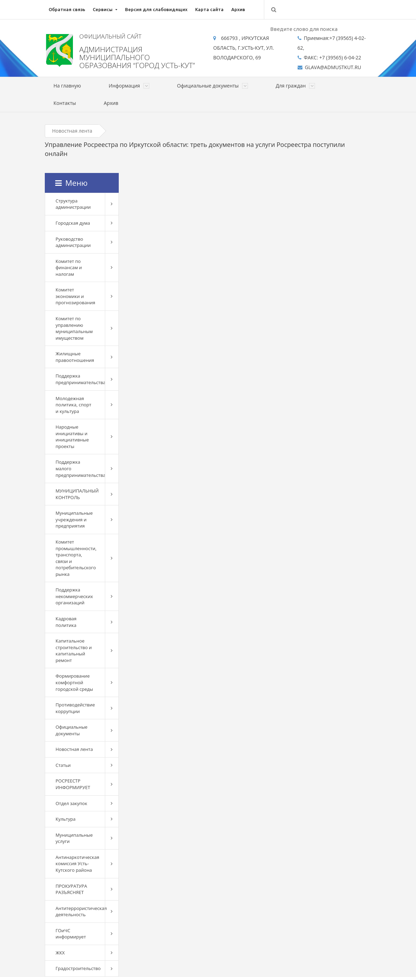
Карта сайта (209, 9)
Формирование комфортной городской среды (74, 682)
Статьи (63, 765)
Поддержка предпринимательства (80, 379)
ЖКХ (60, 953)
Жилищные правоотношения (75, 356)
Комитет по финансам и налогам (69, 267)
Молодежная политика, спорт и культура (73, 404)
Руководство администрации (73, 242)
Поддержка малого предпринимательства (80, 468)
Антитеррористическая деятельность (80, 911)
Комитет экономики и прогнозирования (75, 296)
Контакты (64, 103)
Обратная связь (67, 9)
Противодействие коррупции (75, 708)
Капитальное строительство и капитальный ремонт (74, 650)
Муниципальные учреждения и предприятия (74, 519)
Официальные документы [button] (212, 85)
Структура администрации (73, 204)
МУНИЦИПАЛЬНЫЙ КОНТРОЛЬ (77, 494)
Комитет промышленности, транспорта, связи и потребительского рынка (76, 558)
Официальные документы (72, 730)
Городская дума (73, 223)
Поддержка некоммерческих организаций (74, 596)
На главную (67, 85)
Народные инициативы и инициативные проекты (72, 436)
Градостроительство (78, 968)
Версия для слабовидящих (156, 9)
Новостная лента (72, 130)
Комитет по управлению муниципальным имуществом (74, 328)
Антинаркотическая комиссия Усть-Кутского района (77, 863)
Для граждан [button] (295, 85)
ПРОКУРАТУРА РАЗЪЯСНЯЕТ (71, 889)
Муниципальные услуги (74, 838)
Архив (238, 9)
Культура (65, 819)
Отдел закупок (71, 803)
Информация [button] (129, 85)
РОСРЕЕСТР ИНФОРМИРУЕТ (73, 784)
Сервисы (103, 9)
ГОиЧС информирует (71, 933)
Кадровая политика (66, 621)
